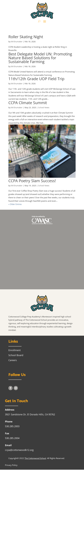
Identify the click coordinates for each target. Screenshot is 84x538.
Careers (12, 360)
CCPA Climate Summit (27, 102)
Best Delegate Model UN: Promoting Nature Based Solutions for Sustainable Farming (40, 57)
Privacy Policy (11, 465)
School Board (15, 355)
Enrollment (14, 350)
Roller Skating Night (25, 36)
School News (43, 107)
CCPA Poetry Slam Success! (32, 180)
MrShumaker (16, 41)
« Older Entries (15, 204)
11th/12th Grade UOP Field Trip (36, 78)
